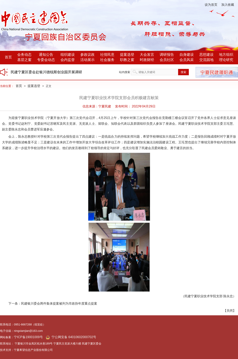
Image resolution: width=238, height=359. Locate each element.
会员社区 (167, 60)
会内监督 (67, 60)
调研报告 (167, 55)
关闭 (229, 310)
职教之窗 (127, 60)
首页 (8, 57)
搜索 (183, 72)
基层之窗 (24, 60)
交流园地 (206, 60)
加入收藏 (227, 4)
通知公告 (46, 55)
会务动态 (24, 55)
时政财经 (147, 60)
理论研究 (226, 60)
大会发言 (147, 55)
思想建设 (206, 55)
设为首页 (211, 4)
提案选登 (127, 55)
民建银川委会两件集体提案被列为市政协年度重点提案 (59, 303)
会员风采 (186, 60)
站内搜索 (124, 72)
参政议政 (87, 55)
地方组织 (226, 55)
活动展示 (87, 60)
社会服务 (107, 60)
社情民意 (107, 55)
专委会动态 (46, 60)
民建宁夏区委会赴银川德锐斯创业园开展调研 (46, 72)
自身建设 (186, 55)
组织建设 (67, 55)
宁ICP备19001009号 (28, 337)
